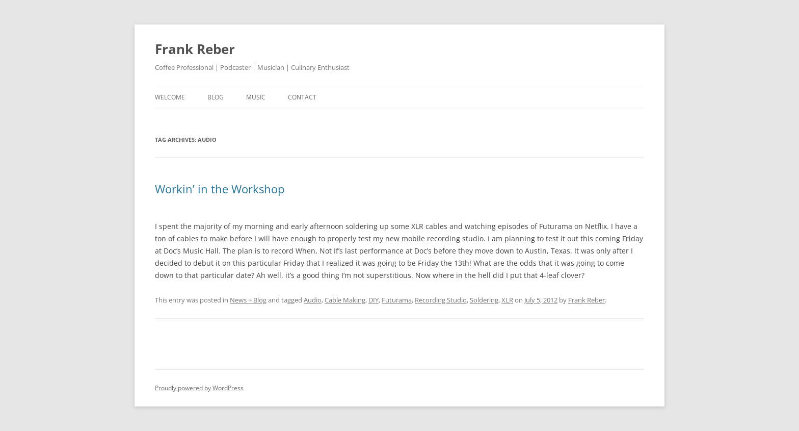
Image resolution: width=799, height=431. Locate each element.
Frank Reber (195, 49)
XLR (507, 300)
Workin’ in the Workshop (219, 188)
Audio (313, 300)
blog (215, 97)
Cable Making (345, 300)
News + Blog (248, 300)
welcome (170, 97)
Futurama (397, 300)
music (255, 97)
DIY (373, 300)
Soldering (484, 300)
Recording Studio (441, 300)
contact (302, 97)
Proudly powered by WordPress (199, 388)
